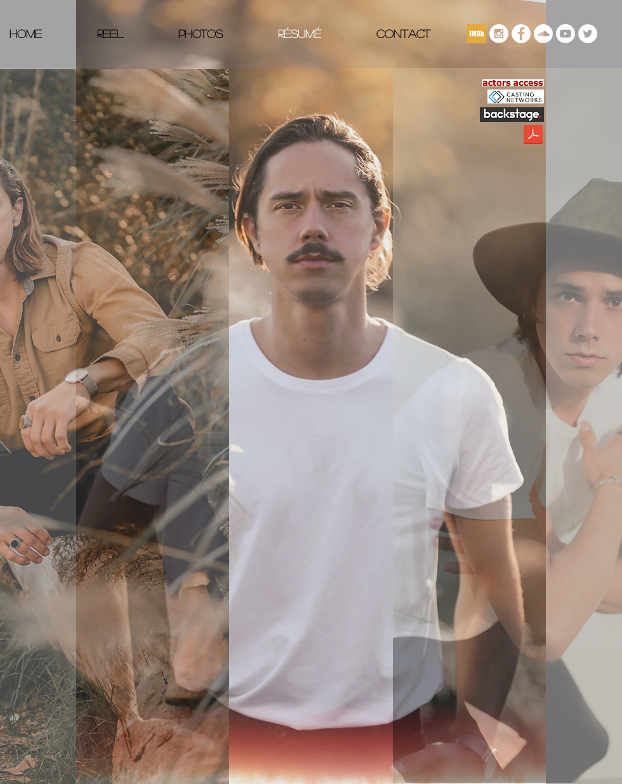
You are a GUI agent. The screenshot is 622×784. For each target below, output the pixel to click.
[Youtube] (565, 33)
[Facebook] (521, 33)
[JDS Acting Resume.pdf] (533, 136)
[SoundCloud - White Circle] (543, 33)
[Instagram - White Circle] (498, 33)
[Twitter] (587, 33)
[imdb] (476, 33)
